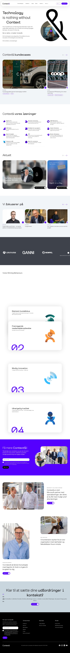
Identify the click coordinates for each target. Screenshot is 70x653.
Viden (36, 3)
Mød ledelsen (25, 627)
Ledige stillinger (42, 623)
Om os (46, 3)
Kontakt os (64, 3)
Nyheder (24, 629)
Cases (33, 3)
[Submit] (6, 467)
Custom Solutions (6, 93)
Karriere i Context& (42, 625)
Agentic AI (6, 573)
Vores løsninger (20, 3)
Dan (58, 3)
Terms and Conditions (59, 627)
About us (24, 625)
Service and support (26, 633)
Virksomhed (26, 620)
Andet (56, 620)
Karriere (41, 3)
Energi (12, 93)
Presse (24, 631)
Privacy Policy (14, 464)
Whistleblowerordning (59, 625)
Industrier (27, 3)
